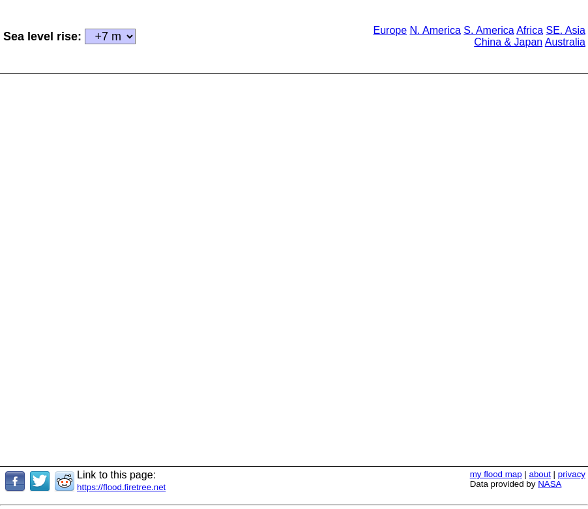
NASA (549, 484)
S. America (488, 30)
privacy (571, 474)
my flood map (496, 474)
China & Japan (508, 42)
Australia (565, 42)
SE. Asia (565, 30)
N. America (435, 30)
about (540, 474)
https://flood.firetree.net (121, 487)
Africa (529, 30)
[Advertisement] (245, 35)
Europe (390, 30)
